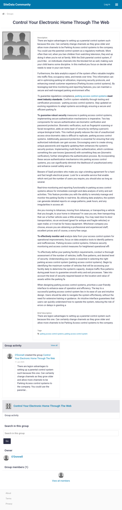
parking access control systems (91, 96)
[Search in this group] (61, 433)
